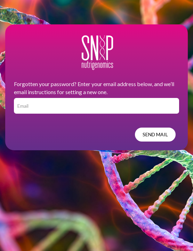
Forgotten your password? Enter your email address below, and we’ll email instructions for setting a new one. (94, 88)
